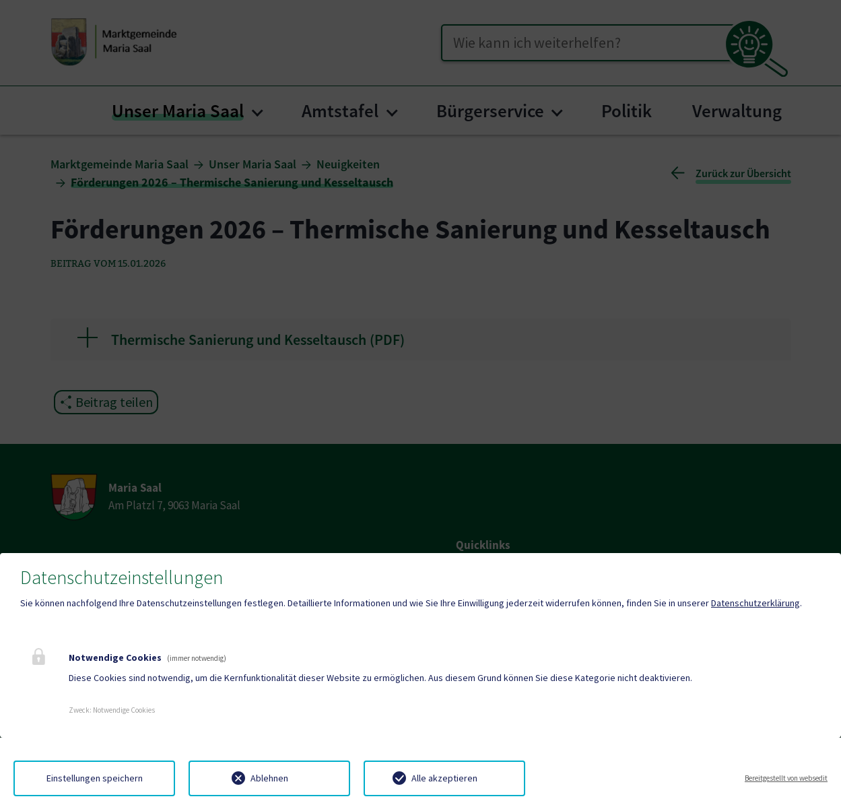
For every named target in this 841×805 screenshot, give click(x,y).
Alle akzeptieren (444, 778)
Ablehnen (269, 778)
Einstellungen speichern (94, 778)
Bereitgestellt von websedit (786, 778)
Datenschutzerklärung (755, 603)
